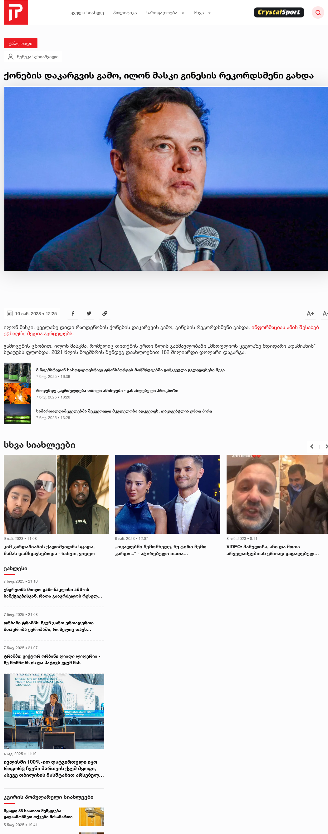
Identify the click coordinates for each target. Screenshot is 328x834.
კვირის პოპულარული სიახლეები (49, 796)
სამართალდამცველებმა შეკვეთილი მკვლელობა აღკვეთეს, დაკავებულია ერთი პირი (124, 410)
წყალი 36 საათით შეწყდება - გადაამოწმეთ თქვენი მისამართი (38, 813)
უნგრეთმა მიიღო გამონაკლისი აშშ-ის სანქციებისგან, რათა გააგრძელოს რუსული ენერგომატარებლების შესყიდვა (52, 593)
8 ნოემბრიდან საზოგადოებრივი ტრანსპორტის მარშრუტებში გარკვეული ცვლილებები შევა (130, 369)
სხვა (202, 13)
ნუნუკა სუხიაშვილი (33, 56)
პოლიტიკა (125, 13)
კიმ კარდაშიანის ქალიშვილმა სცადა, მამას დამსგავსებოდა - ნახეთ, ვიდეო (49, 550)
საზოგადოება (165, 13)
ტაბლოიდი (20, 43)
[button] (312, 446)
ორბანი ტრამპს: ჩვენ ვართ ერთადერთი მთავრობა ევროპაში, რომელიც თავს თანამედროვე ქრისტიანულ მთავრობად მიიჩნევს (49, 626)
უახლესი (15, 568)
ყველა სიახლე (87, 13)
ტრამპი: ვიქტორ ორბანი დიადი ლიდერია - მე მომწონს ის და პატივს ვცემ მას (52, 659)
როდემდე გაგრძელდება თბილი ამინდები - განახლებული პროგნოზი (107, 390)
